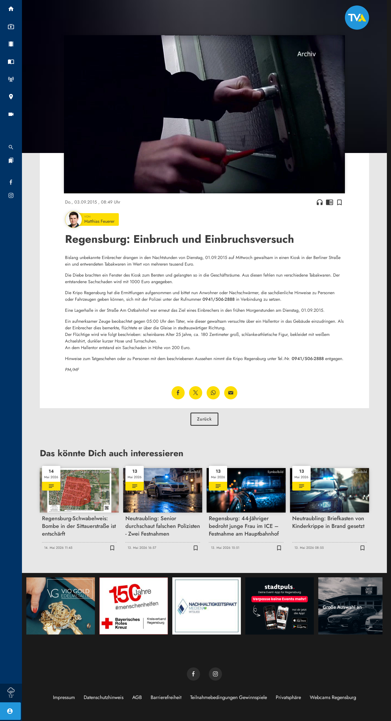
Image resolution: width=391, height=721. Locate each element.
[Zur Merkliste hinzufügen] (339, 202)
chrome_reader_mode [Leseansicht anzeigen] (329, 202)
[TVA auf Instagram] (215, 674)
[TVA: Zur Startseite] (357, 17)
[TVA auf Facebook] (193, 674)
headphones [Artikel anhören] (320, 202)
